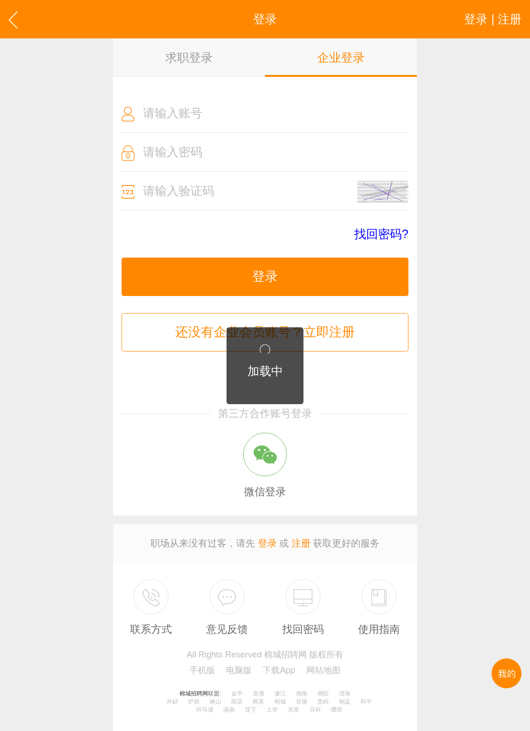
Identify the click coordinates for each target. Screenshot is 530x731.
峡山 (215, 701)
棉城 (280, 701)
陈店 (237, 701)
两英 (258, 701)
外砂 (172, 701)
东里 (293, 709)
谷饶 (301, 701)
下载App (279, 670)
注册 (301, 543)
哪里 (336, 709)
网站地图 (323, 670)
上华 (272, 709)
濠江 (280, 693)
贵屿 (323, 701)
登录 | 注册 (492, 19)
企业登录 (341, 57)
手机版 (202, 670)
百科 (315, 709)
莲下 (250, 709)
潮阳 (323, 693)
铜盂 (344, 701)
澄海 (344, 693)
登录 (265, 276)
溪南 (229, 709)
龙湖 (258, 693)
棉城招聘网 (194, 693)
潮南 (301, 693)
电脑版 (239, 670)
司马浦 (204, 709)
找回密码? (381, 234)
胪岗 (193, 701)
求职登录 (189, 57)
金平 (237, 693)
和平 (366, 701)
